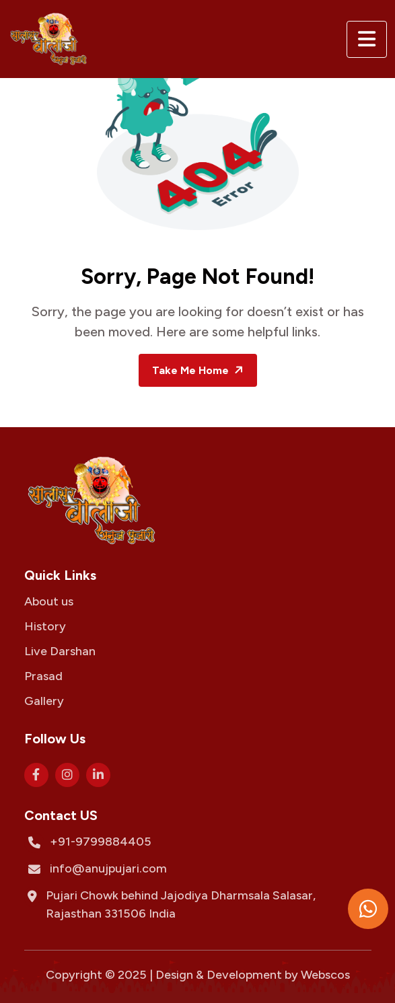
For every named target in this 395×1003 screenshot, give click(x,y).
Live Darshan (60, 651)
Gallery (44, 701)
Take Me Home (199, 370)
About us (48, 601)
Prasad (43, 676)
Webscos (325, 974)
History (45, 626)
